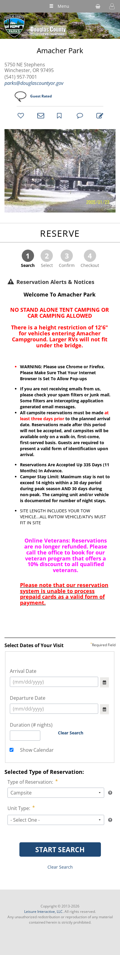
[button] (112, 6)
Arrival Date (23, 671)
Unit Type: (19, 808)
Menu (59, 6)
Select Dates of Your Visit (60, 645)
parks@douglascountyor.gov (33, 83)
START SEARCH (60, 849)
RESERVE (60, 233)
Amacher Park (60, 50)
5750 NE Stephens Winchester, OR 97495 (29, 67)
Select (47, 259)
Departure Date (27, 698)
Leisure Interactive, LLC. (44, 911)
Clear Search (70, 733)
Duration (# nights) (31, 725)
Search (28, 259)
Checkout (90, 259)
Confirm (67, 259)
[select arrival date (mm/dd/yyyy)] (54, 682)
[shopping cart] (98, 6)
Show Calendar (36, 750)
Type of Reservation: (30, 782)
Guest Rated (41, 96)
